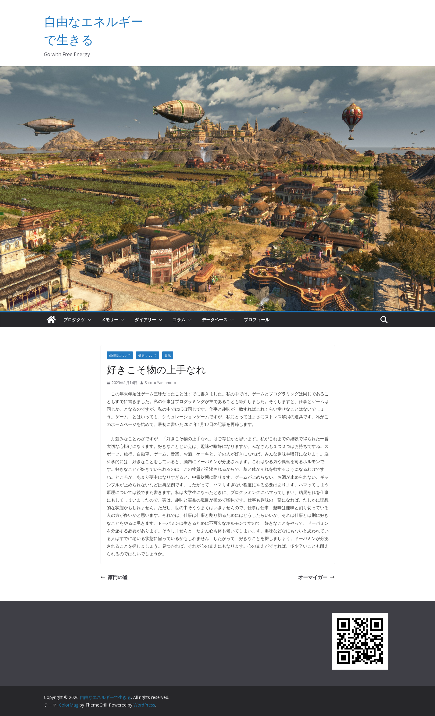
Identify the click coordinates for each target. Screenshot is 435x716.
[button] (88, 319)
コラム (179, 319)
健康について (147, 355)
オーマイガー (316, 577)
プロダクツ (74, 319)
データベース (214, 319)
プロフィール (256, 319)
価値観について (119, 355)
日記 (168, 355)
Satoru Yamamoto (160, 382)
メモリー (109, 319)
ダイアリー (145, 319)
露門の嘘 (114, 577)
